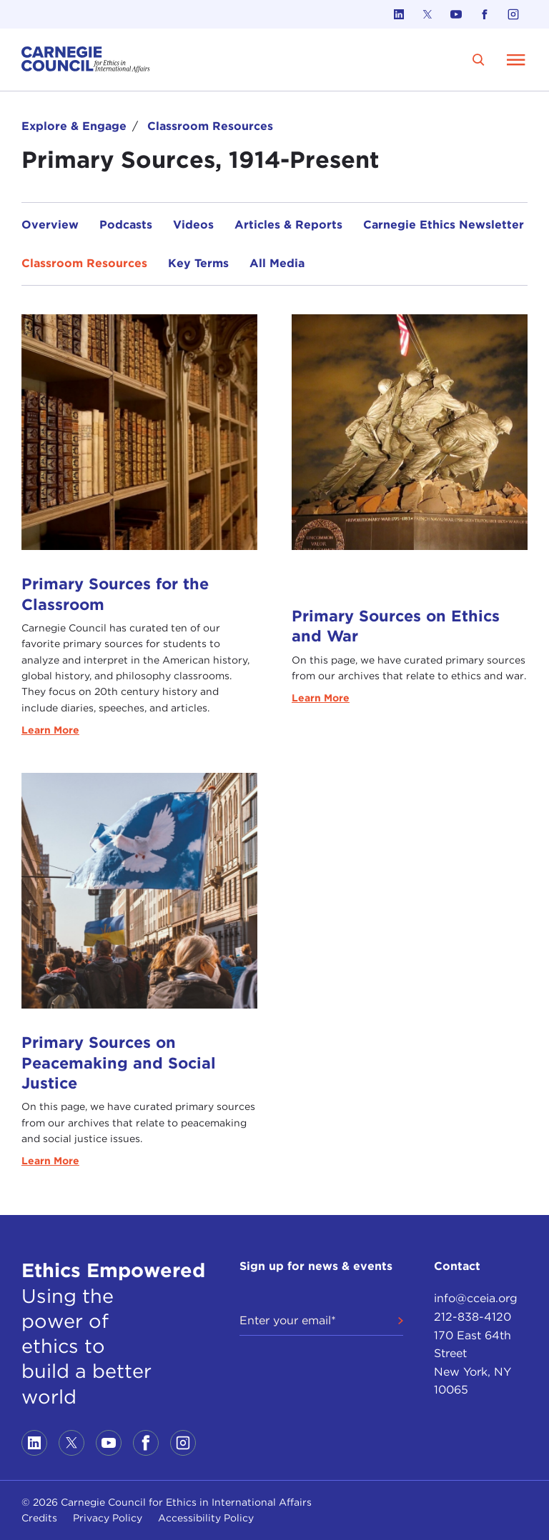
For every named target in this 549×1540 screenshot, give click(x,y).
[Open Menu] (516, 59)
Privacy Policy (107, 1518)
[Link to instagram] (513, 14)
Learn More (50, 730)
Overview (50, 224)
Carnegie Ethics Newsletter (443, 224)
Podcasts (125, 224)
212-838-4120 (472, 1317)
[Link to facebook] (484, 14)
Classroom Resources (210, 126)
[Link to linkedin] (399, 14)
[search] (479, 60)
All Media (277, 263)
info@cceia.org (476, 1298)
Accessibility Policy (206, 1518)
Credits (39, 1518)
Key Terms (198, 263)
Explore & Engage (74, 126)
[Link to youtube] (456, 14)
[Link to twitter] (427, 14)
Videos (193, 224)
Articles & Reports (288, 224)
